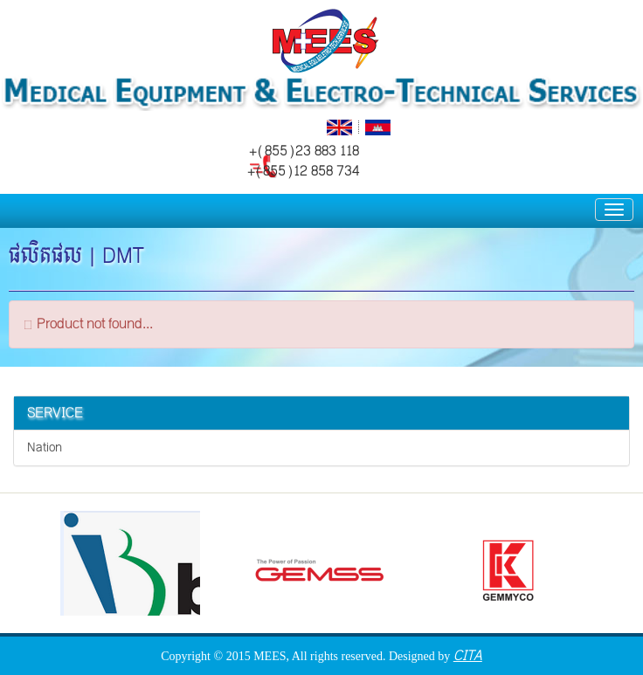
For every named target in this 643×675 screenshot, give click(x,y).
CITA (467, 655)
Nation (44, 447)
